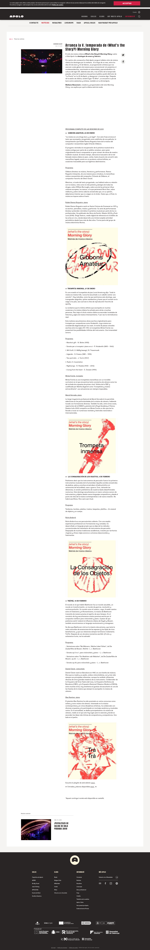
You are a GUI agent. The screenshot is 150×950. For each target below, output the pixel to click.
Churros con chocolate (60, 891)
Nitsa (55, 888)
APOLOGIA (35, 888)
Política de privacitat (62, 946)
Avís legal (53, 946)
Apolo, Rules (89, 21)
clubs (101, 15)
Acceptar (127, 4)
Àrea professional (81, 888)
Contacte (33, 21)
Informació (130, 15)
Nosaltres (56, 21)
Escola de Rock (36, 891)
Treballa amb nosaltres (83, 898)
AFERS (34, 879)
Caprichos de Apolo (37, 876)
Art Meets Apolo (115, 15)
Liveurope (69, 21)
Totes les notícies (17, 37)
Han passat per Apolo (108, 21)
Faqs (79, 21)
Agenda (85, 15)
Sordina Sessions (36, 894)
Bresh (55, 876)
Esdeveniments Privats (83, 907)
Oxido (56, 885)
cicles (93, 15)
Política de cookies (57, 5)
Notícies (45, 21)
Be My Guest (35, 882)
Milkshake (57, 882)
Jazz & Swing (35, 885)
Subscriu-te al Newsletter (106, 876)
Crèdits (79, 894)
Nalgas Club (57, 879)
